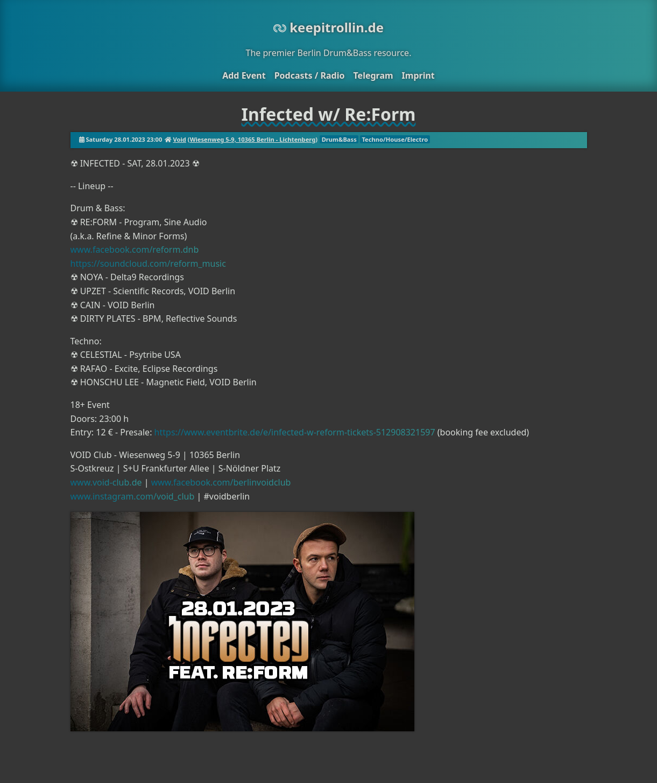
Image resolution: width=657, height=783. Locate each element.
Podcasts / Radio (309, 75)
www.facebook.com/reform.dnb (134, 249)
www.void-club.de (106, 482)
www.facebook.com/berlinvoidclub (221, 482)
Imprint (418, 75)
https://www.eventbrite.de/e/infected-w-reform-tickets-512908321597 (294, 432)
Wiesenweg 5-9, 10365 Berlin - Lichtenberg (253, 139)
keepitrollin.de (328, 27)
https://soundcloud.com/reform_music (148, 263)
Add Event (243, 75)
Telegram (373, 75)
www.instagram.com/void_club (132, 496)
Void (179, 139)
